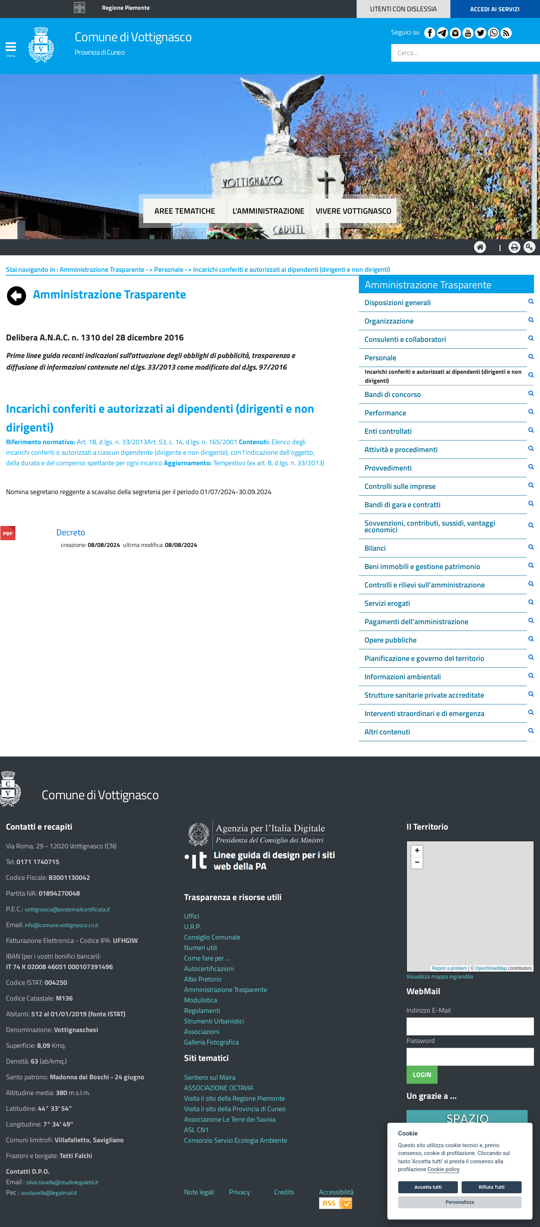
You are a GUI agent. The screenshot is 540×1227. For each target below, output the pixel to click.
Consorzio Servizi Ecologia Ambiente (235, 1140)
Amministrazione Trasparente (225, 989)
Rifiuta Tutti (491, 1187)
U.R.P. (192, 926)
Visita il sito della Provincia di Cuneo (235, 1109)
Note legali (199, 1192)
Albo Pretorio (203, 979)
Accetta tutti (428, 1187)
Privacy (239, 1192)
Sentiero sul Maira (210, 1077)
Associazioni (201, 1031)
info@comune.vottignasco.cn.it (61, 925)
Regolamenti (202, 1010)
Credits (284, 1192)
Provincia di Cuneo (99, 51)
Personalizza (460, 1202)
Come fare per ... (207, 958)
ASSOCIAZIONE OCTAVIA (219, 1088)
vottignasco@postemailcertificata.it (67, 909)
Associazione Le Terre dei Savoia (230, 1119)
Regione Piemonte (126, 7)
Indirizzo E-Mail (428, 1010)
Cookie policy (443, 1169)
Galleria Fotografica (211, 1042)
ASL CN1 (196, 1130)
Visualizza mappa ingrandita (439, 976)
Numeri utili (200, 947)
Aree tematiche (184, 211)
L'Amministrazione (264, 246)
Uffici (191, 916)
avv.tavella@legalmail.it (49, 1192)
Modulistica (200, 1000)
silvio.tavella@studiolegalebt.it (62, 1182)
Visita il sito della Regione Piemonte (234, 1098)
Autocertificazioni (209, 968)
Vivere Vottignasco (354, 211)
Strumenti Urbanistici (214, 1021)
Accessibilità (336, 1192)
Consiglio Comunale (212, 937)
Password (420, 1040)
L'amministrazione (268, 211)
